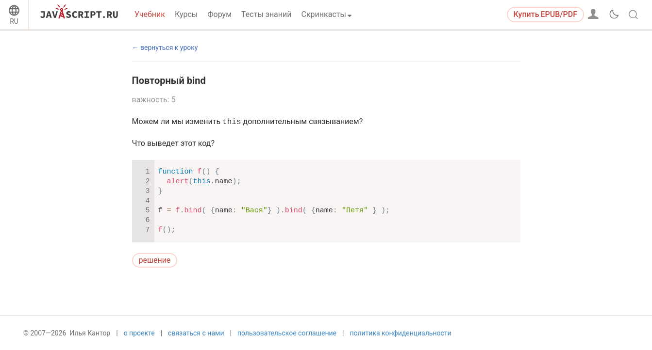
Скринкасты (323, 14)
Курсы (186, 14)
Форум (219, 14)
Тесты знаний (266, 14)
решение (155, 260)
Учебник (149, 14)
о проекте (139, 334)
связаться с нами (196, 334)
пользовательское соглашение (286, 334)
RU (14, 21)
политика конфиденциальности (400, 334)
